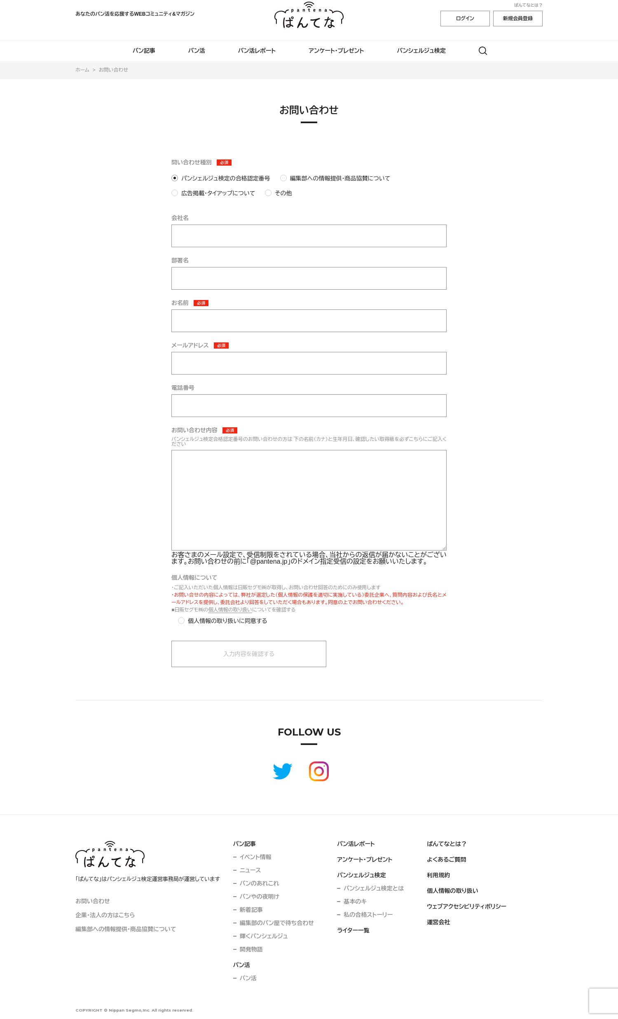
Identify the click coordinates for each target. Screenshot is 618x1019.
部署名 (180, 260)
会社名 (180, 218)
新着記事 (251, 910)
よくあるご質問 (446, 859)
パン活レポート (257, 50)
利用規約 (438, 875)
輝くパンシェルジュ (264, 936)
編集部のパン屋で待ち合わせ (277, 923)
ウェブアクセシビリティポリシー (466, 906)
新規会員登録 (518, 18)
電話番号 (182, 387)
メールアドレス (190, 345)
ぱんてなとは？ (528, 5)
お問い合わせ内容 (194, 430)
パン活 (196, 50)
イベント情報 (256, 857)
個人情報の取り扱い (230, 610)
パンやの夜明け (259, 897)
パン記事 (144, 50)
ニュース (250, 870)
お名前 (180, 303)
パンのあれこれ (259, 883)
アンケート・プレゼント (336, 50)
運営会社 (438, 922)
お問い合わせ (92, 901)
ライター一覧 (353, 930)
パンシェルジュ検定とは (374, 888)
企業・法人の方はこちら (105, 915)
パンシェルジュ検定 (421, 50)
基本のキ (355, 901)
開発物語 (251, 949)
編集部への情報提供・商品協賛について (125, 929)
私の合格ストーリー (368, 915)
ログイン (465, 18)
